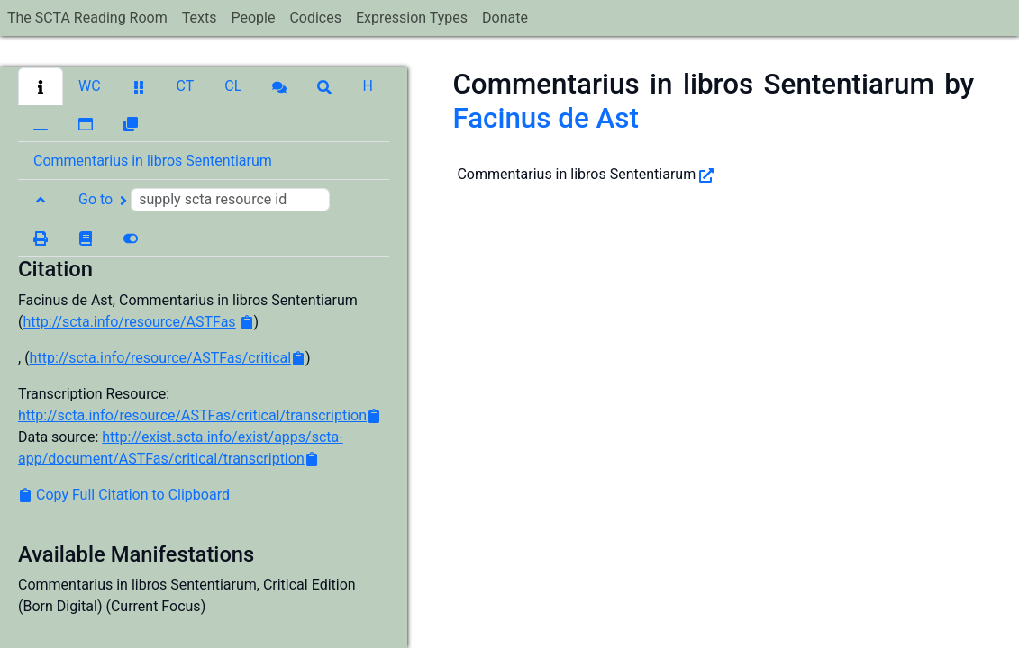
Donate (505, 17)
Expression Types (412, 17)
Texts (199, 17)
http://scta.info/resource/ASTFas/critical (161, 357)
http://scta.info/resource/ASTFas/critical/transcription (192, 415)
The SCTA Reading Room (87, 17)
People (253, 17)
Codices (315, 17)
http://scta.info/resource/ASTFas (129, 321)
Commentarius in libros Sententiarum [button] (152, 160)
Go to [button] (204, 200)
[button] (40, 86)
